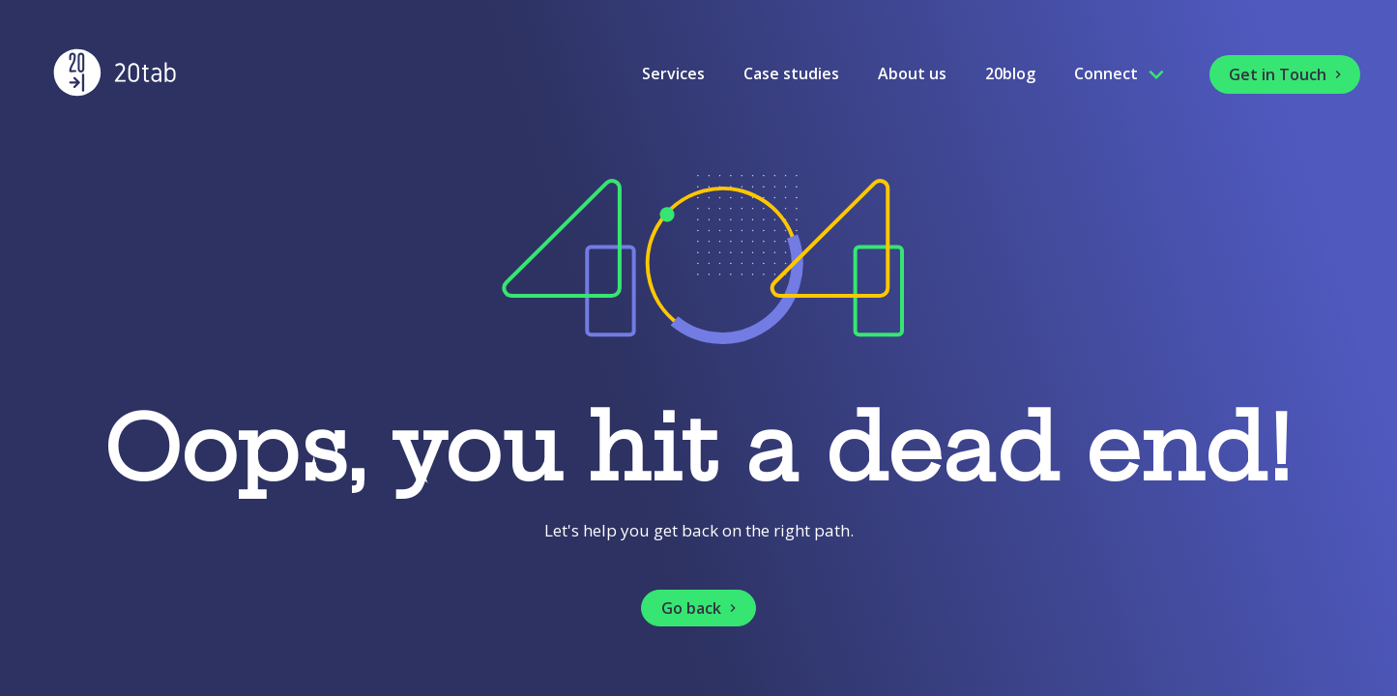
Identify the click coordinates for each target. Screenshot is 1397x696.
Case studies (791, 73)
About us (912, 73)
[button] (698, 608)
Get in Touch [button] (1287, 74)
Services (673, 73)
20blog (1010, 73)
